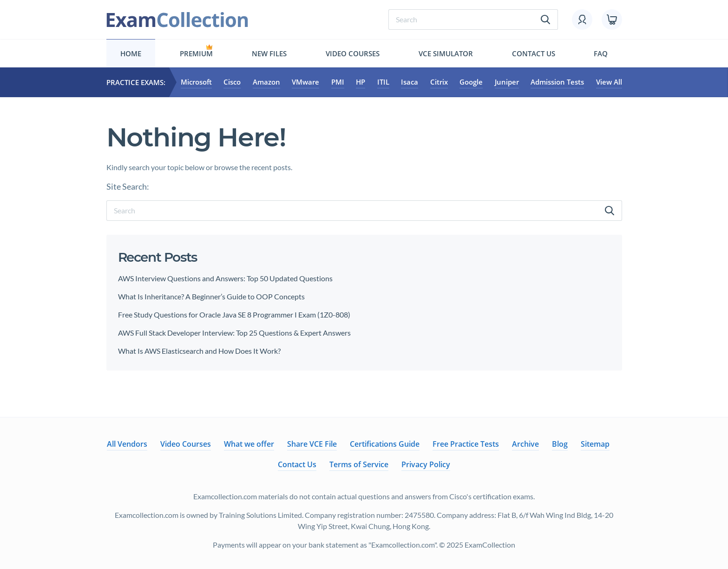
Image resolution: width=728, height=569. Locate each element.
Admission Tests (557, 82)
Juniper (507, 82)
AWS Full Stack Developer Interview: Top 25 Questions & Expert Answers (235, 332)
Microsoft (196, 82)
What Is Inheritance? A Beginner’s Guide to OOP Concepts (211, 296)
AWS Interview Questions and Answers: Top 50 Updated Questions (225, 278)
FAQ (601, 53)
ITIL (383, 82)
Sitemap (595, 444)
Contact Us (533, 53)
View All (609, 82)
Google (471, 82)
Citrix (439, 82)
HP (360, 82)
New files (269, 53)
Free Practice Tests (466, 444)
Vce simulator (446, 53)
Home (130, 53)
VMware (305, 82)
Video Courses (353, 53)
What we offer (249, 444)
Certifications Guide (385, 444)
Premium (196, 53)
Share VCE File (312, 444)
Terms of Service (358, 464)
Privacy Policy (425, 464)
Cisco (232, 82)
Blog (560, 444)
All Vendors (127, 444)
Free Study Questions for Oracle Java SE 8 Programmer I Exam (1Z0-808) (234, 314)
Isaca (409, 82)
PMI (337, 82)
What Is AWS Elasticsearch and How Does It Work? (199, 350)
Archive (525, 444)
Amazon (266, 82)
